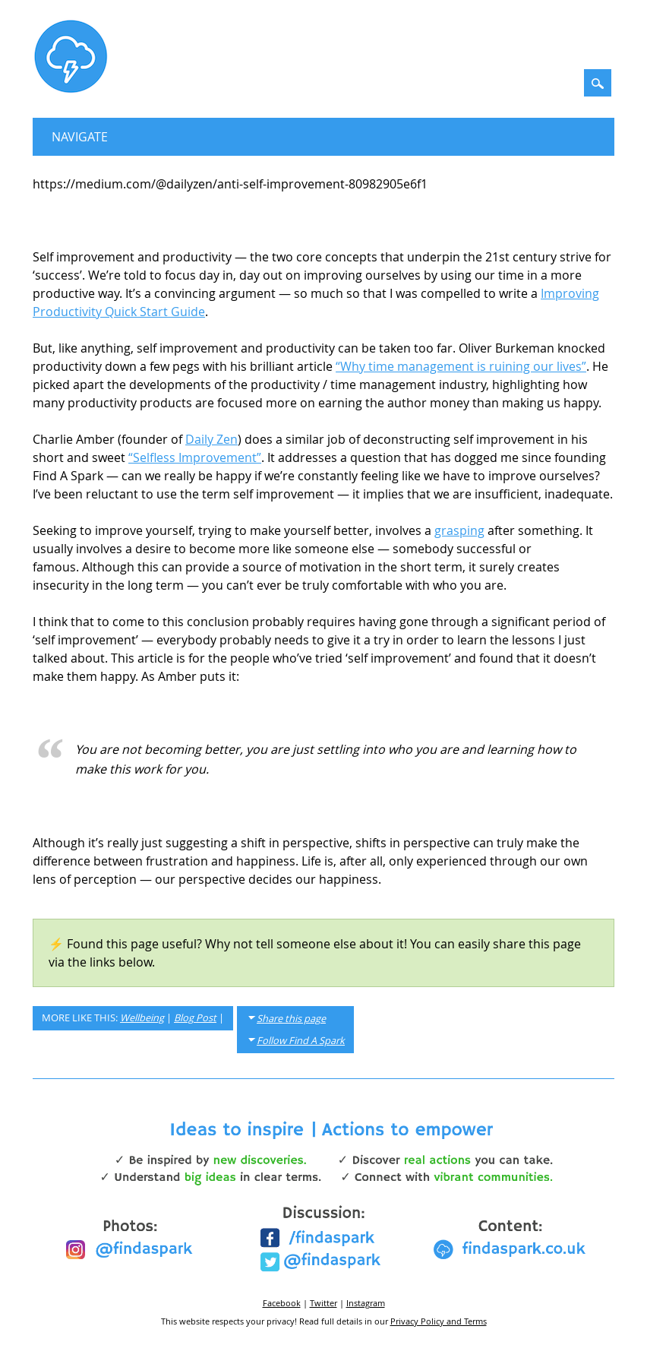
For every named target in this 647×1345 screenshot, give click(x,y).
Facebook (282, 1303)
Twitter (323, 1303)
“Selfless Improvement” (194, 457)
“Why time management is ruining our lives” (461, 366)
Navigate (80, 136)
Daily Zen (211, 439)
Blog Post (195, 1017)
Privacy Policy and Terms (438, 1321)
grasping (459, 530)
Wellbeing (142, 1017)
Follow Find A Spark (301, 1040)
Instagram (365, 1303)
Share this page (291, 1018)
